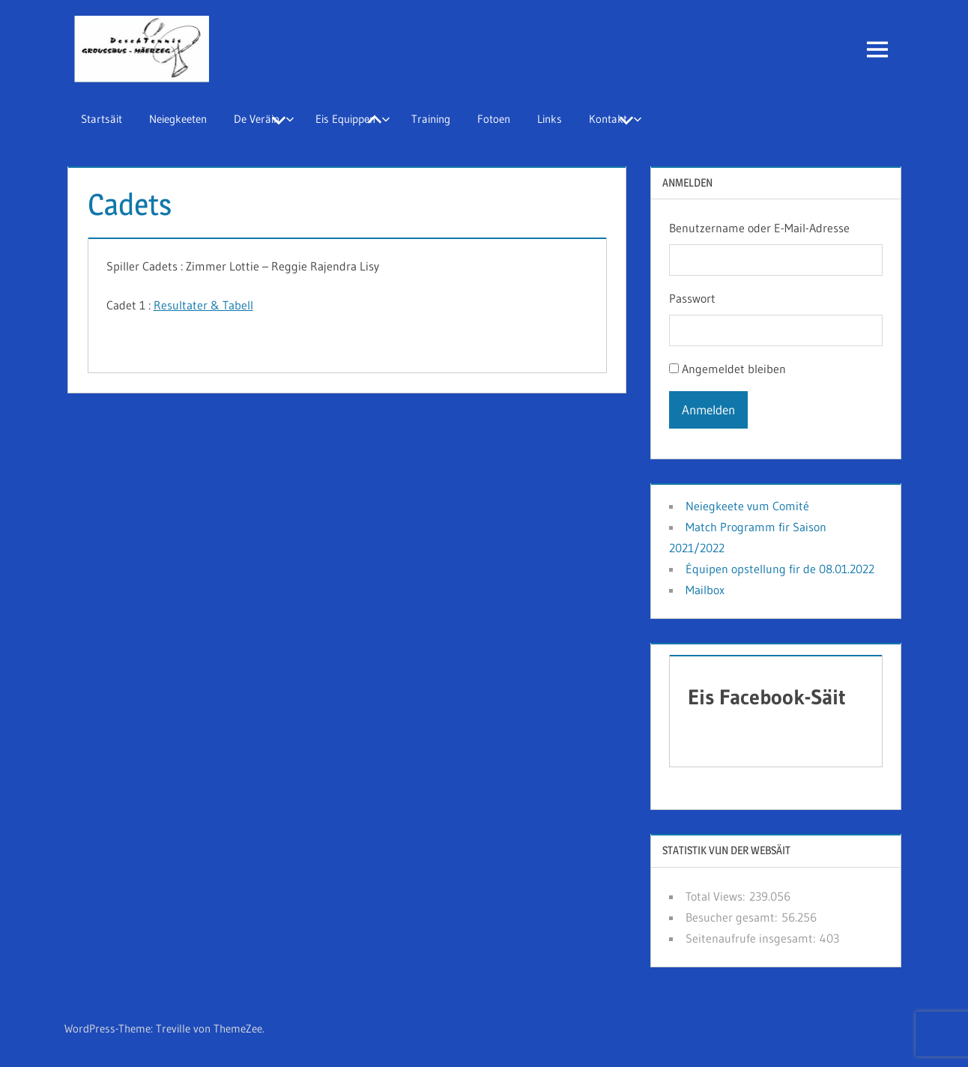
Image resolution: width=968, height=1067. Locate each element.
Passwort (692, 298)
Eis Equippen (352, 119)
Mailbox (705, 589)
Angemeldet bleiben (734, 368)
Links (549, 119)
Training (430, 119)
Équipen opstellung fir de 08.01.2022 (780, 568)
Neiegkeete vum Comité (747, 505)
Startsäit (101, 119)
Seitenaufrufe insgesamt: (753, 938)
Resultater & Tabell (203, 304)
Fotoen (493, 119)
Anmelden (708, 409)
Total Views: (717, 896)
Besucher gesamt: (733, 917)
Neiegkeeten (178, 119)
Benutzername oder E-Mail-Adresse (759, 227)
